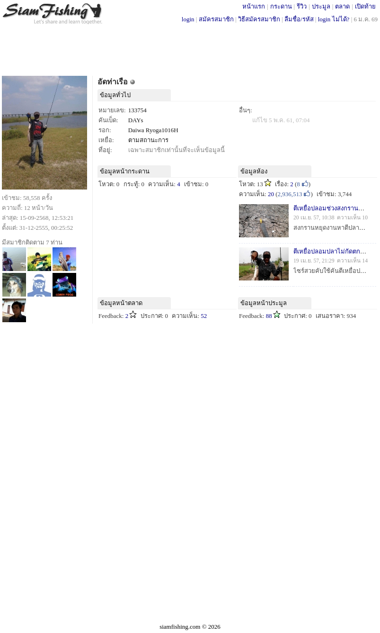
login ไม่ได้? (334, 19)
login (188, 19)
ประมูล (321, 6)
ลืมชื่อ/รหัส (299, 19)
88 (269, 315)
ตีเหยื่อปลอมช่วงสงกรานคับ (329, 208)
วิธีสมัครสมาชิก (259, 19)
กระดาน (281, 6)
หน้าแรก (253, 6)
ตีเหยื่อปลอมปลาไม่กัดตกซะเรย (335, 251)
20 (271, 194)
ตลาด (342, 6)
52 (204, 315)
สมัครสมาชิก (216, 19)
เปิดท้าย (365, 6)
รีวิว (302, 6)
